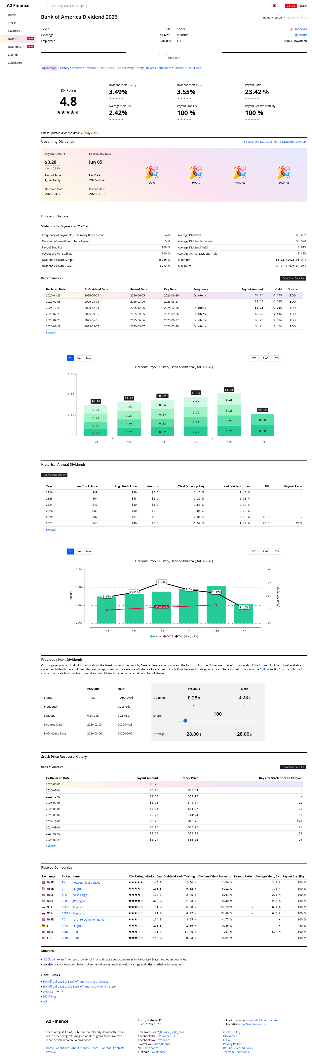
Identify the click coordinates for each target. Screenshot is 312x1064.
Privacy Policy (232, 1044)
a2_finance (151, 1048)
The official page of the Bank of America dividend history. (80, 986)
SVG (253, 358)
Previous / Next (94, 68)
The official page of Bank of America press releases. (77, 981)
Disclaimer (230, 1036)
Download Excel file (292, 278)
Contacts (118, 1048)
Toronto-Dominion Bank (88, 919)
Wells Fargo (79, 895)
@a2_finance (162, 1044)
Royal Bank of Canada (86, 882)
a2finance (164, 1040)
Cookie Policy (231, 1032)
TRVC (65, 925)
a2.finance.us (166, 1036)
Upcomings (49, 68)
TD (63, 919)
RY (63, 882)
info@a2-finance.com (263, 1020)
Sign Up (291, 5)
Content (105, 1048)
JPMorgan (78, 901)
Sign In (303, 5)
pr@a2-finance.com (255, 1024)
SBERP (66, 913)
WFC (64, 895)
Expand (51, 332)
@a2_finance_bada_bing (168, 1032)
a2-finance (159, 1052)
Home (266, 17)
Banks (303, 35)
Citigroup (78, 889)
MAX (88, 358)
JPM (64, 901)
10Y (79, 358)
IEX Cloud (50, 959)
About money (80, 1048)
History (64, 68)
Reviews (51, 1052)
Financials (300, 29)
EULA (226, 1040)
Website (49, 991)
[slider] (185, 721)
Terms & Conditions (236, 1052)
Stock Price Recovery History (125, 68)
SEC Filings (50, 996)
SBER (65, 907)
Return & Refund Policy (238, 1048)
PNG (265, 358)
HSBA (65, 938)
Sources (179, 68)
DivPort (264, 669)
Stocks (278, 17)
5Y (70, 358)
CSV (276, 358)
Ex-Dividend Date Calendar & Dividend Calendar (275, 142)
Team (94, 1048)
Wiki (46, 1001)
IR (62, 991)
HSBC (65, 932)
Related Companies (158, 68)
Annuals (77, 68)
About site (62, 1048)
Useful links (194, 68)
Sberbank (78, 907)
